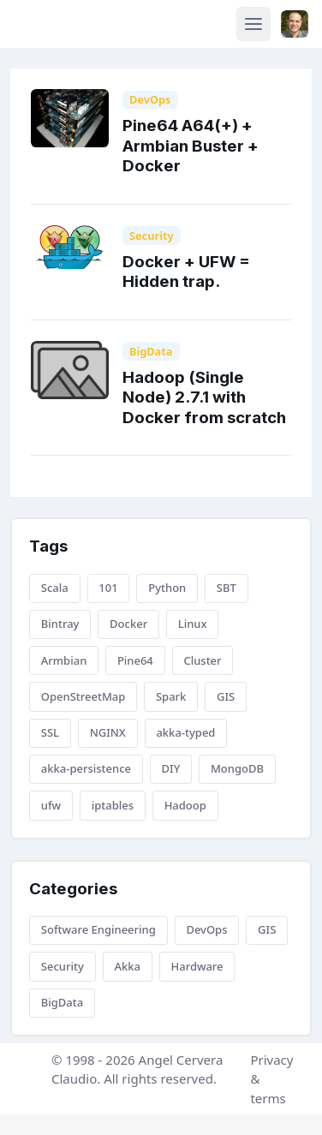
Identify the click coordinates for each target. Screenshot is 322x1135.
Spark (171, 696)
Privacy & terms (271, 1079)
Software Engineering (98, 929)
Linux (192, 623)
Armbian (63, 660)
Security (151, 235)
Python (167, 587)
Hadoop (185, 805)
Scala (55, 587)
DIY (171, 768)
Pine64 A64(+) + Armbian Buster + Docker (190, 146)
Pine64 (135, 660)
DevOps (150, 99)
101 (107, 587)
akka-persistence (86, 768)
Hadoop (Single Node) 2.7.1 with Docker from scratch (204, 397)
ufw (51, 805)
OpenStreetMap (83, 696)
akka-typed (185, 732)
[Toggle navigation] (253, 24)
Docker (128, 623)
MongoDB (237, 768)
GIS (226, 696)
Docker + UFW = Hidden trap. (186, 271)
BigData (151, 351)
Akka (127, 966)
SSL (50, 732)
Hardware (196, 966)
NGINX (108, 732)
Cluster (202, 660)
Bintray (60, 623)
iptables (113, 805)
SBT (226, 587)
